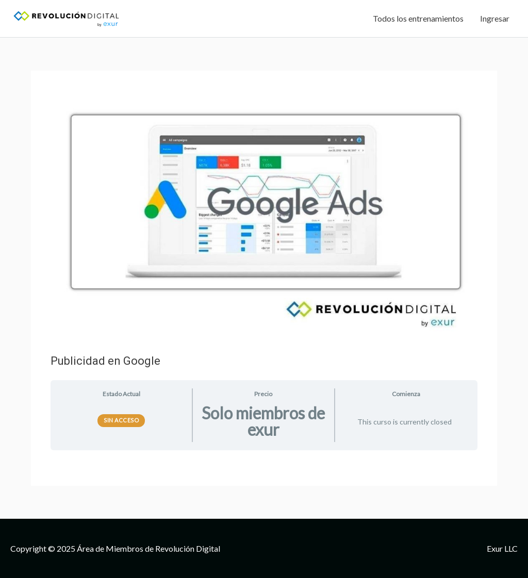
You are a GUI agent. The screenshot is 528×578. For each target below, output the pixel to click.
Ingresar (494, 18)
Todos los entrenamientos (418, 18)
